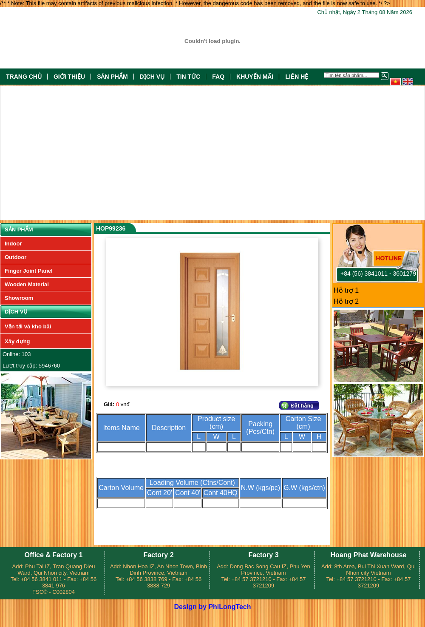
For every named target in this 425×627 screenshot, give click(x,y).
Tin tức (188, 76)
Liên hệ (296, 76)
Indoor (13, 243)
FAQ (218, 76)
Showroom (19, 298)
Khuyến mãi (254, 76)
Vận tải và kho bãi (28, 326)
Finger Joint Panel (29, 271)
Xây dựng (17, 341)
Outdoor (15, 257)
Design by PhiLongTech (212, 606)
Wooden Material (27, 284)
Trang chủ (24, 76)
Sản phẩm (112, 76)
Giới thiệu (69, 76)
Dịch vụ (152, 76)
